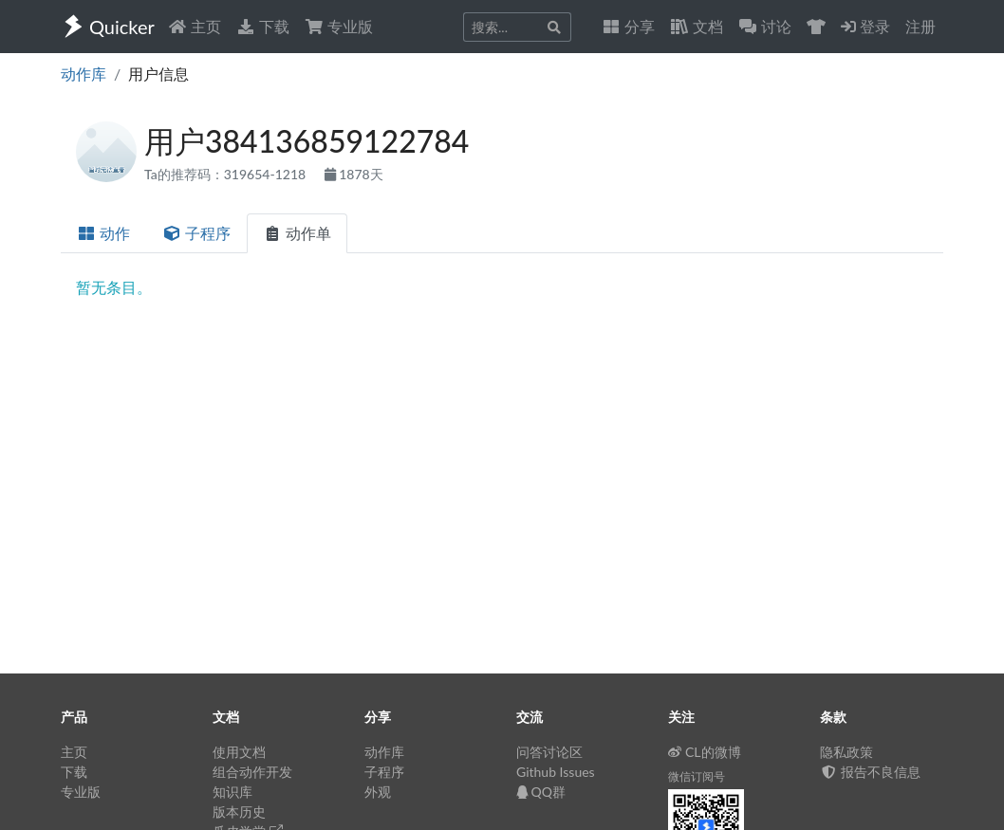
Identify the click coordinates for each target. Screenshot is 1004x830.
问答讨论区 (549, 752)
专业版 (339, 26)
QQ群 (541, 792)
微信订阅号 (696, 776)
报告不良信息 (870, 772)
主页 (194, 26)
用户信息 (158, 74)
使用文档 (239, 752)
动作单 (297, 233)
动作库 (83, 74)
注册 (920, 26)
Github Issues (555, 772)
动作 (103, 233)
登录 (865, 26)
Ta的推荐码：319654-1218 (226, 174)
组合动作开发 (252, 772)
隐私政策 (846, 752)
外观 (377, 792)
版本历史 (239, 811)
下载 (262, 26)
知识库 (232, 792)
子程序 (196, 233)
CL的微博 (704, 752)
